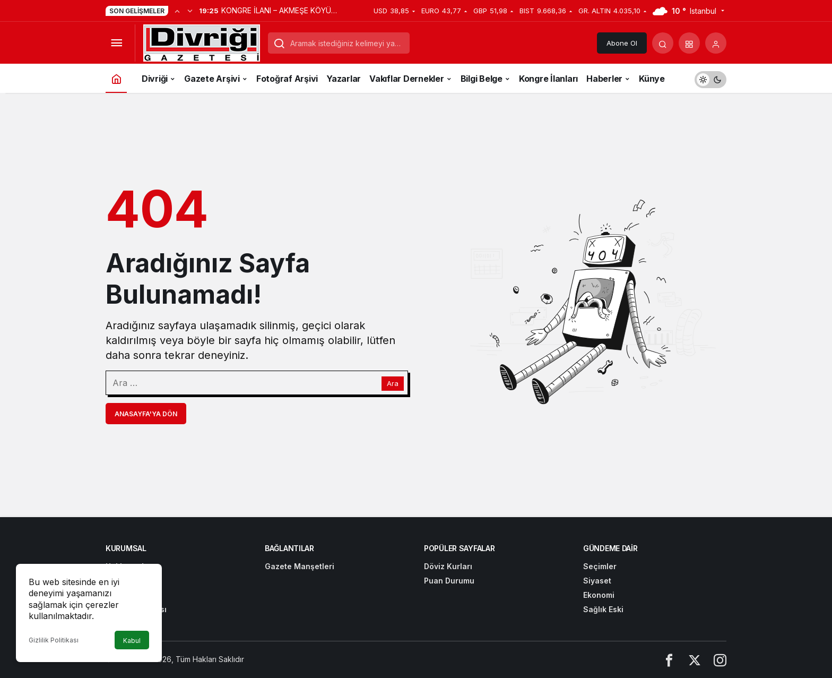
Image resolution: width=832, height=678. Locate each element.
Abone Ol (621, 43)
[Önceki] (177, 10)
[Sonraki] (190, 10)
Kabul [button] (132, 641)
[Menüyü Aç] (116, 43)
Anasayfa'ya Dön (146, 414)
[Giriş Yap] (715, 43)
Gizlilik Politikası (54, 640)
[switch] (710, 78)
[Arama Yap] (662, 43)
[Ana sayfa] (116, 78)
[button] (689, 43)
